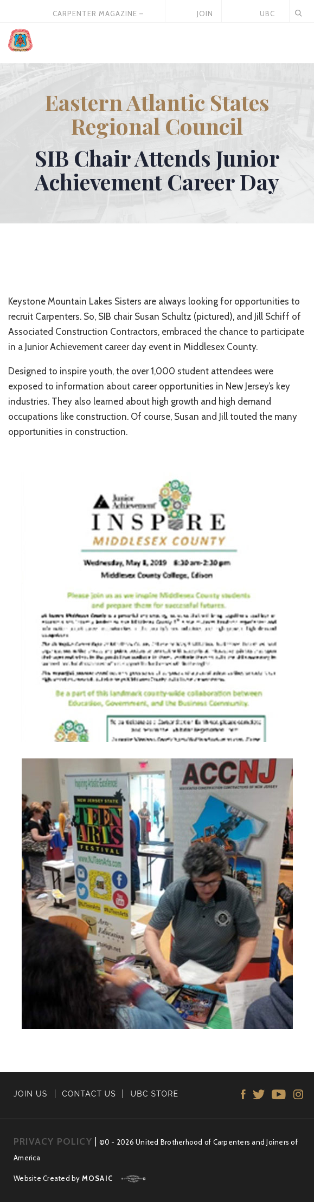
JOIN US (31, 1093)
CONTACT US (89, 1093)
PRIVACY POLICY (53, 1141)
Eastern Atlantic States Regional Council (157, 114)
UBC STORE (155, 1093)
